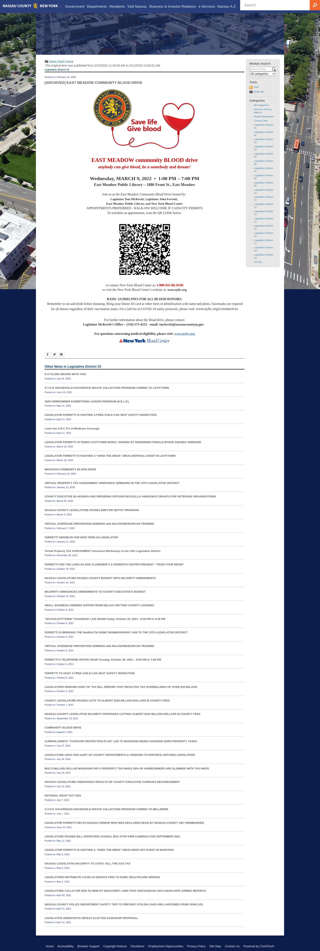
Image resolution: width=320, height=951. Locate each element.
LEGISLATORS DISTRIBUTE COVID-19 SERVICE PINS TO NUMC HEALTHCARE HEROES (102, 877)
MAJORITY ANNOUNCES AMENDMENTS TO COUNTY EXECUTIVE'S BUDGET (95, 591)
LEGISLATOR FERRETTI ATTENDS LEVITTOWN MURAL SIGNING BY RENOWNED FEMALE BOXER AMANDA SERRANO (123, 442)
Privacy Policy (196, 946)
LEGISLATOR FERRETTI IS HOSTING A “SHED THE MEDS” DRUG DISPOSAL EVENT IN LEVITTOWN (110, 455)
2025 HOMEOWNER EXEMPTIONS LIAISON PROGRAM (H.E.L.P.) (87, 401)
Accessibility (65, 946)
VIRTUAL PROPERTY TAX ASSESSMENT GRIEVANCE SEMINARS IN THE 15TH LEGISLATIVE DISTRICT (112, 483)
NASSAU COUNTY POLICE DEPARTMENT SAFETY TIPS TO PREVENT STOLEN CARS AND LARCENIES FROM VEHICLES (124, 904)
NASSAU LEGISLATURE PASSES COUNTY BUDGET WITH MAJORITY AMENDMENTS (100, 578)
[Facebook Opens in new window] (48, 355)
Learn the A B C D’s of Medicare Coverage (72, 428)
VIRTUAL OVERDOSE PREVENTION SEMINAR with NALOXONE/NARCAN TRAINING (99, 523)
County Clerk (261, 120)
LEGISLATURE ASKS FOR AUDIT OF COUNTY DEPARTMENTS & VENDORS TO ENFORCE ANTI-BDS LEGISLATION (120, 754)
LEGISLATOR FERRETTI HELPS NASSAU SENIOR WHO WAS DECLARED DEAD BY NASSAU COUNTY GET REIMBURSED (124, 822)
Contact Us (232, 946)
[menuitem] (75, 6)
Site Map (215, 946)
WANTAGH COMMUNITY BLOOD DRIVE (70, 469)
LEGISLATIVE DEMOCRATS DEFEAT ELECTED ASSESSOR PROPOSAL (91, 918)
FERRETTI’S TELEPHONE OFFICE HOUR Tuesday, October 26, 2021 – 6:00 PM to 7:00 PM (103, 659)
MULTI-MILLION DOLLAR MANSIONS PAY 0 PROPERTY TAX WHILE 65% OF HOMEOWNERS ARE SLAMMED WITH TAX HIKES (127, 768)
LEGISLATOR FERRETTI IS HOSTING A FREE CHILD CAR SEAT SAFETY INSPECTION (100, 414)
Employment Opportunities (165, 946)
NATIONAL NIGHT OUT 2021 (63, 795)
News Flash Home (61, 61)
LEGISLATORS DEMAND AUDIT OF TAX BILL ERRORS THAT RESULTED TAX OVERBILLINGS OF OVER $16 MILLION (121, 686)
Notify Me (259, 91)
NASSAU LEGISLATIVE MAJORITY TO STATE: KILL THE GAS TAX (87, 863)
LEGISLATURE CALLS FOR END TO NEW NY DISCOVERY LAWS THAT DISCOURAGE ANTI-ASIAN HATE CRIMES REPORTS (125, 890)
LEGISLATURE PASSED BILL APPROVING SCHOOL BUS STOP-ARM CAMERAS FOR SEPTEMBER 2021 (112, 836)
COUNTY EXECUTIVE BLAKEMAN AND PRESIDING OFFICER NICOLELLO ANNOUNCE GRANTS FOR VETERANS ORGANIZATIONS (130, 496)
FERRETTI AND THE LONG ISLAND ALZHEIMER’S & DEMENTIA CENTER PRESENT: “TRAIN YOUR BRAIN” (114, 564)
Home (50, 946)
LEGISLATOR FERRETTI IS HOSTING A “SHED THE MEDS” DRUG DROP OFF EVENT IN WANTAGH (109, 849)
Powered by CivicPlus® (258, 946)
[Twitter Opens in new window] (54, 355)
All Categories (261, 105)
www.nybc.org (184, 333)
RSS (256, 87)
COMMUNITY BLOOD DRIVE (63, 727)
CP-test (258, 262)
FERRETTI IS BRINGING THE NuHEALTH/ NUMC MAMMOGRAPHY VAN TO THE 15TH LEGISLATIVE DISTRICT (116, 632)
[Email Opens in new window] (61, 355)
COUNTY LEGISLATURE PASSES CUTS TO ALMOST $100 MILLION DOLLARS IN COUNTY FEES (107, 700)
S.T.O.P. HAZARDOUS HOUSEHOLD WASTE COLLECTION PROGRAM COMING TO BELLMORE (106, 809)
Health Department (264, 116)
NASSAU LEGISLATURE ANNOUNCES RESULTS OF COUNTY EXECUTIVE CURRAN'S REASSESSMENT (112, 781)
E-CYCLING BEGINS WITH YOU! (66, 374)
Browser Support (88, 946)
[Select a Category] (262, 74)
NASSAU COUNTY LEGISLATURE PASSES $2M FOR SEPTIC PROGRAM (92, 510)
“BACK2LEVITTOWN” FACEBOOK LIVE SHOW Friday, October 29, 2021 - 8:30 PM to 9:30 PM (105, 619)
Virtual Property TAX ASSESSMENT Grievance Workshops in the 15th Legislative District (102, 551)
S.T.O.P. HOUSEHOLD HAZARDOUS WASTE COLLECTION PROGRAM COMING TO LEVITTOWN (107, 387)
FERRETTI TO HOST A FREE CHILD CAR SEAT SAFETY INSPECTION (90, 673)
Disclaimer (138, 946)
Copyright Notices (115, 946)
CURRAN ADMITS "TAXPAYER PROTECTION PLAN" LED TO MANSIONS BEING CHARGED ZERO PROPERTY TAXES (121, 741)
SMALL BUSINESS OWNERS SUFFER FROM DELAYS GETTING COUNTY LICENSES (99, 605)
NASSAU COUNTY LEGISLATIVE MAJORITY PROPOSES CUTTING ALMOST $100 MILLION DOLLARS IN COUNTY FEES (122, 714)
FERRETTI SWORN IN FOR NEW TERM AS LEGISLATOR (81, 537)
